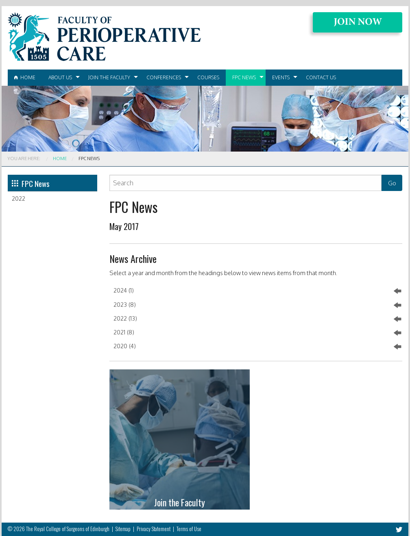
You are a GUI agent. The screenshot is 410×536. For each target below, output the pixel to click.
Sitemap (123, 529)
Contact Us (321, 77)
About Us (60, 77)
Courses (208, 77)
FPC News (244, 77)
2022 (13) (257, 319)
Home (24, 77)
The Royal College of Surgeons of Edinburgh (67, 529)
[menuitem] (25, 77)
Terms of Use (189, 529)
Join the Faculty (109, 77)
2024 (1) (257, 291)
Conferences (163, 77)
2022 (18, 198)
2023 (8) (257, 305)
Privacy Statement (153, 529)
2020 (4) (257, 347)
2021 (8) (257, 333)
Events (281, 77)
